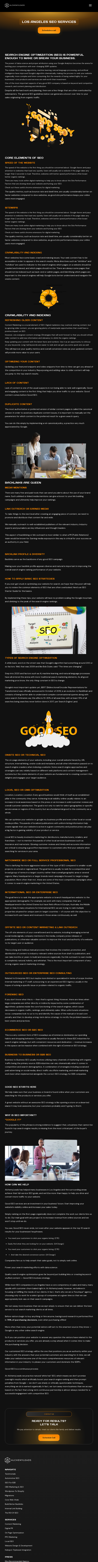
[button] (90, 5)
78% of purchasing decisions (22, 1320)
